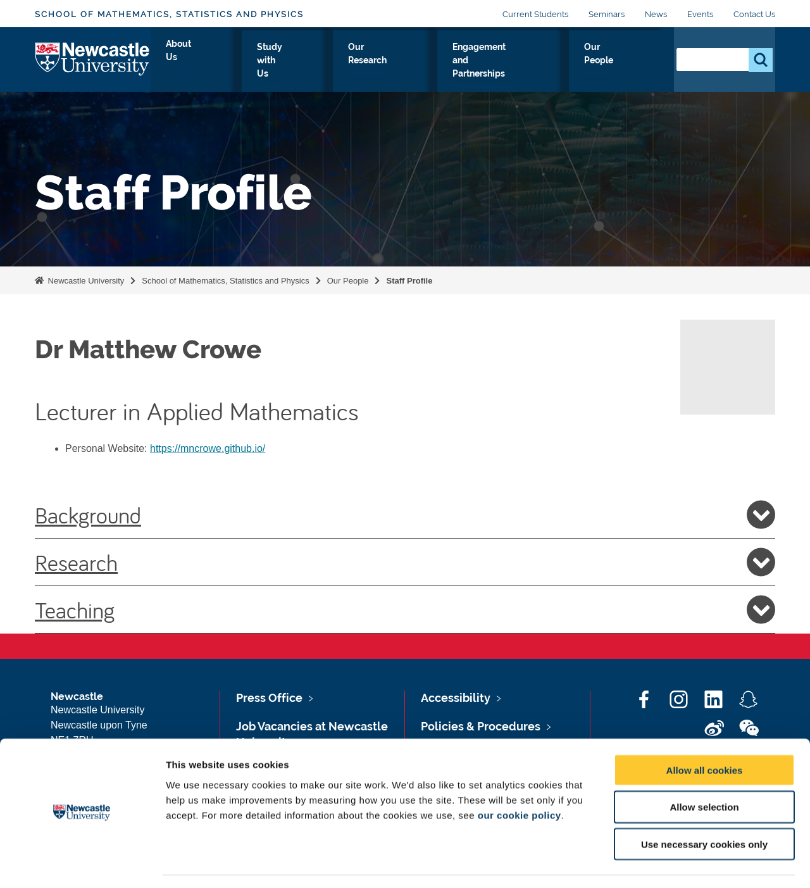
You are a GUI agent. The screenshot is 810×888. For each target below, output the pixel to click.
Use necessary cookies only (704, 807)
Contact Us (754, 14)
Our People (626, 61)
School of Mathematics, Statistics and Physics (169, 14)
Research (405, 562)
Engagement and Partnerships (504, 61)
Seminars (607, 14)
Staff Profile (409, 280)
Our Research (377, 61)
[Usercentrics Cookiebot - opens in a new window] (82, 863)
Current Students (535, 14)
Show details (664, 863)
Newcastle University (85, 280)
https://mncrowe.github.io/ (207, 448)
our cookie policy (519, 777)
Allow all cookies (704, 732)
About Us (212, 61)
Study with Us (289, 61)
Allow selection (704, 770)
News (656, 14)
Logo (93, 58)
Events (700, 14)
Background (405, 514)
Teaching (405, 609)
